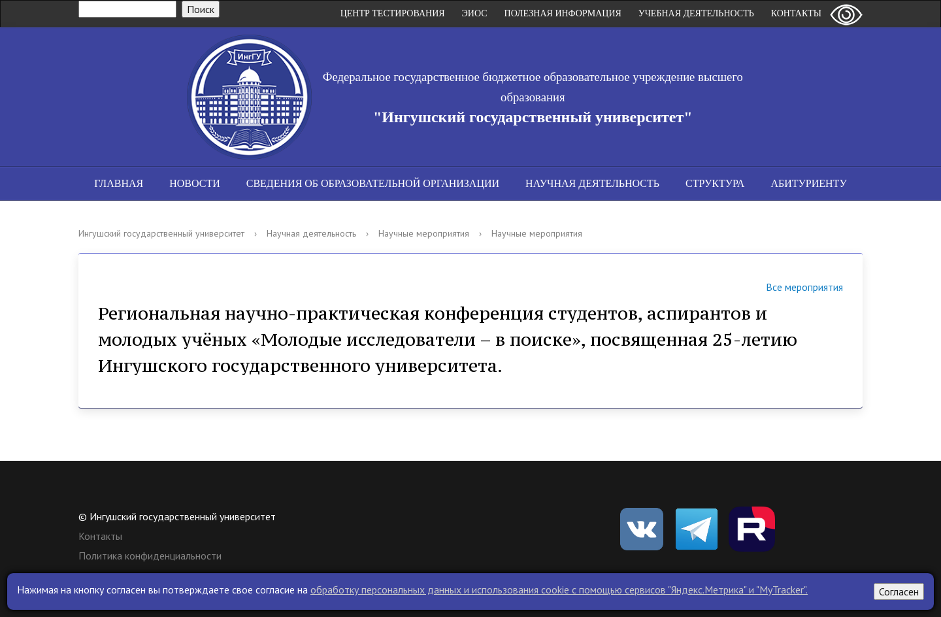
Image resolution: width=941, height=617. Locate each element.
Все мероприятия (788, 288)
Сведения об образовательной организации (372, 183)
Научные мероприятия (423, 233)
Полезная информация (562, 13)
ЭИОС (474, 13)
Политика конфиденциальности (150, 555)
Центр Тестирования (392, 13)
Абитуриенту (808, 183)
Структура (714, 183)
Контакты (796, 13)
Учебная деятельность (696, 13)
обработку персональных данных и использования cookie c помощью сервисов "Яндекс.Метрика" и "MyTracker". (559, 589)
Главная (118, 183)
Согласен (899, 591)
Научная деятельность (592, 183)
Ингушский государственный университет (161, 233)
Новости (194, 183)
